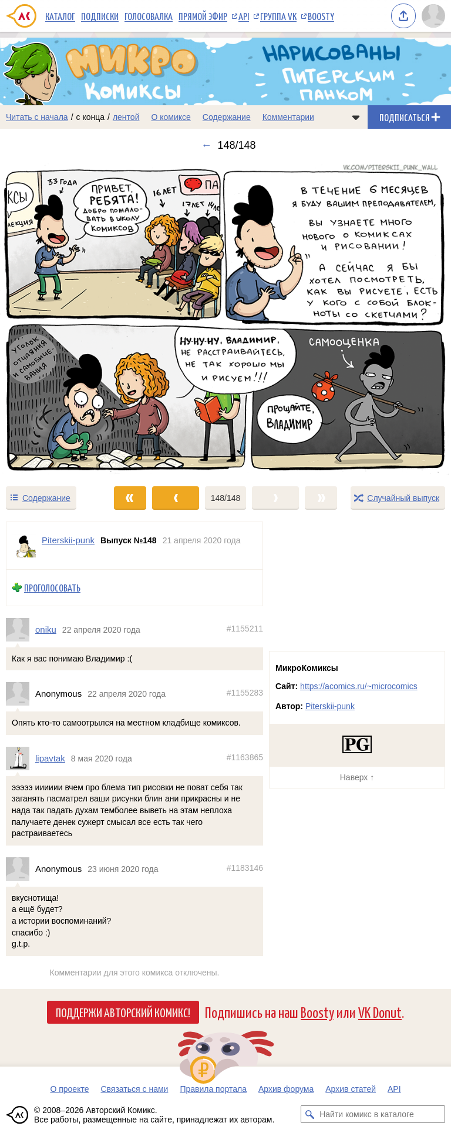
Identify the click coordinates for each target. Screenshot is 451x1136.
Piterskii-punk (330, 706)
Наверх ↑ (357, 777)
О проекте (69, 1089)
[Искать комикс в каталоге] (309, 1114)
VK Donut (380, 1012)
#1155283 (245, 692)
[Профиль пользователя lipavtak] (20, 758)
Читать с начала (37, 117)
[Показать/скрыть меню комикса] (356, 117)
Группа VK (278, 15)
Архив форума (286, 1089)
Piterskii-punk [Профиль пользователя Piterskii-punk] (68, 540)
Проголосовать (52, 588)
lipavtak (50, 758)
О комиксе (170, 117)
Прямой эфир (203, 15)
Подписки (100, 15)
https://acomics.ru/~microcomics (359, 686)
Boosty (321, 15)
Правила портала (213, 1089)
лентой (126, 117)
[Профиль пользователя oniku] (20, 629)
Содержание (227, 117)
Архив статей (350, 1089)
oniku (45, 629)
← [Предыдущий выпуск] (206, 145)
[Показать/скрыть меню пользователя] (433, 16)
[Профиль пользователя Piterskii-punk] (24, 545)
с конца (90, 117)
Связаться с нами (134, 1089)
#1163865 (245, 757)
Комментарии (288, 117)
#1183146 (245, 868)
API (243, 15)
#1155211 (245, 628)
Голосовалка (148, 15)
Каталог (60, 15)
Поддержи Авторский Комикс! (123, 1012)
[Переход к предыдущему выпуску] (56, 318)
